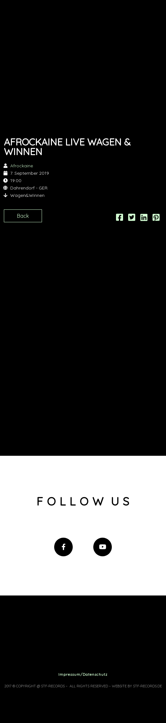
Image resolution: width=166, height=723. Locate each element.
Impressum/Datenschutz (83, 674)
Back (23, 216)
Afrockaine (21, 166)
